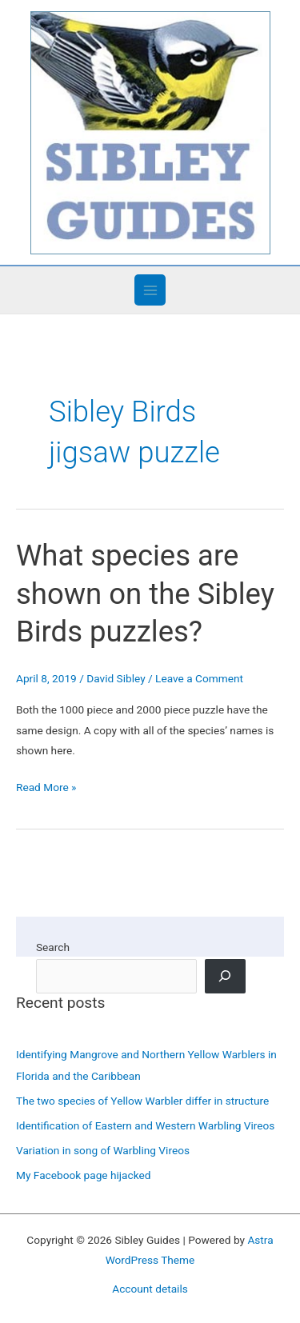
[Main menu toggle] (150, 290)
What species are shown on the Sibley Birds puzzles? (145, 593)
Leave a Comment (199, 678)
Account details (150, 1288)
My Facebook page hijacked (83, 1175)
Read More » (46, 787)
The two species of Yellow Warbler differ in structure (142, 1100)
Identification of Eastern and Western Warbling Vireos (145, 1125)
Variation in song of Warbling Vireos (103, 1150)
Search (53, 947)
